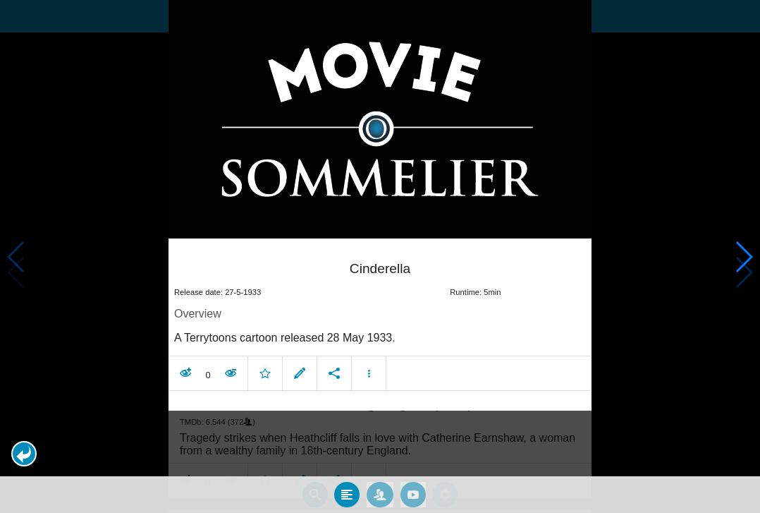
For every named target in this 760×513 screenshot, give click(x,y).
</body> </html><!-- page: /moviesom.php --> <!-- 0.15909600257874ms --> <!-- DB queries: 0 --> (380, 256)
